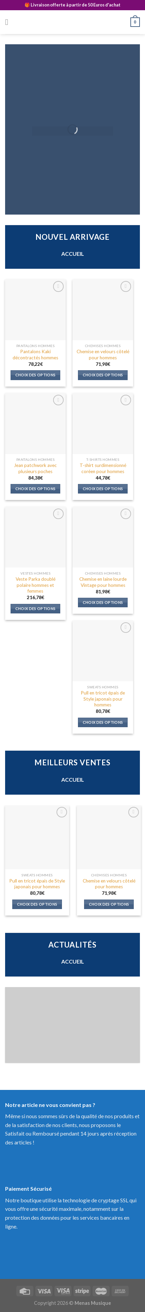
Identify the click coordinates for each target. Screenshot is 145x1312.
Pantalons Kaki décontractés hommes (35, 354)
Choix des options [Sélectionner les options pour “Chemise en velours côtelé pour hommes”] (103, 375)
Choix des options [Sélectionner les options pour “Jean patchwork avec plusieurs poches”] (35, 488)
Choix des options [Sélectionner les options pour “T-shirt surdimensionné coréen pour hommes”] (103, 488)
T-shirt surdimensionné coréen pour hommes (103, 468)
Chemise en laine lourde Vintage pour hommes (103, 582)
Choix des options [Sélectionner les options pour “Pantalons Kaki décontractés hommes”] (35, 375)
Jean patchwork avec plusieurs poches (35, 468)
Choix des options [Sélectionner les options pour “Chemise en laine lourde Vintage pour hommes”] (103, 602)
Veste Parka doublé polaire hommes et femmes (35, 585)
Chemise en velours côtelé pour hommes (103, 354)
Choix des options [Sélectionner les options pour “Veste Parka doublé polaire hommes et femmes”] (35, 608)
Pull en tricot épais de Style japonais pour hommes (103, 698)
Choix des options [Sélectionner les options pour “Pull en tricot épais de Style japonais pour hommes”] (103, 722)
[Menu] (9, 22)
